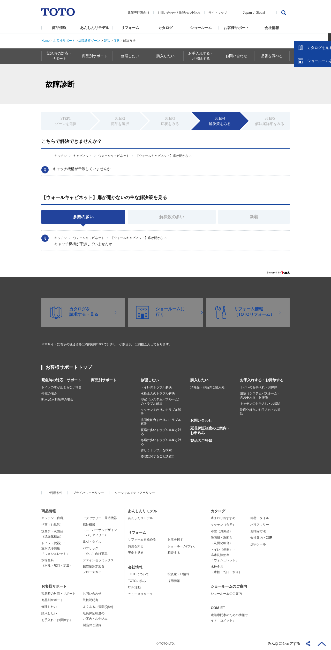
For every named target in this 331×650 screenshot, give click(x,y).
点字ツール (258, 544)
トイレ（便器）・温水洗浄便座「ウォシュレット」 (55, 548)
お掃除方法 (258, 531)
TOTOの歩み (137, 581)
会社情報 (272, 28)
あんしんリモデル (94, 28)
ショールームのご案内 (229, 586)
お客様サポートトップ (69, 367)
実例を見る (136, 552)
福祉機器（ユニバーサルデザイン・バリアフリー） (100, 530)
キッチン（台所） (53, 518)
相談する (174, 552)
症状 (117, 40)
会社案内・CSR (261, 537)
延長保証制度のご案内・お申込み (210, 430)
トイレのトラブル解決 (156, 387)
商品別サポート (103, 380)
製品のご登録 (201, 441)
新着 (254, 217)
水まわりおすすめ (223, 518)
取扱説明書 (90, 600)
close (324, 84)
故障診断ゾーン (89, 40)
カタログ (165, 28)
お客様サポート (236, 28)
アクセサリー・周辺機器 (100, 518)
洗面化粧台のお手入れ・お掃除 (260, 412)
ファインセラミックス (98, 560)
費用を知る (136, 546)
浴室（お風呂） (52, 525)
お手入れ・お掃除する (56, 620)
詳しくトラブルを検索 (156, 450)
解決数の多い (171, 217)
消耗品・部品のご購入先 (207, 387)
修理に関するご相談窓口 (158, 456)
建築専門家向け (138, 12)
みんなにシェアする (284, 643)
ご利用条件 (54, 493)
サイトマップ (217, 12)
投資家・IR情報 (178, 574)
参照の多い (83, 217)
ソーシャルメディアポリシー (135, 493)
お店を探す (175, 539)
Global (260, 12)
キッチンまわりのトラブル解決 (161, 412)
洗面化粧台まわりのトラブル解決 (161, 422)
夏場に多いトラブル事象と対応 (161, 432)
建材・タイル (92, 542)
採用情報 (174, 581)
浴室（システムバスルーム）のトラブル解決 (161, 401)
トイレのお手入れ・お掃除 (258, 387)
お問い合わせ (166, 12)
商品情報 (59, 28)
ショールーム (201, 28)
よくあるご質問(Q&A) (98, 607)
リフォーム (130, 28)
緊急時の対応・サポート (61, 380)
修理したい (150, 380)
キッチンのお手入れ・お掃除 (260, 403)
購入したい (199, 380)
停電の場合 (49, 393)
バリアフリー (259, 525)
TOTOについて (138, 574)
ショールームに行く (181, 546)
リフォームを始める (142, 539)
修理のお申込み (189, 12)
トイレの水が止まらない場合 (61, 387)
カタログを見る (310, 97)
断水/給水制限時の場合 (57, 399)
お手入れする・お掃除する (261, 380)
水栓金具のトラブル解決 (158, 393)
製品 (107, 40)
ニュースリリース (140, 594)
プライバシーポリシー (88, 493)
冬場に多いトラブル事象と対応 (161, 442)
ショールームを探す (313, 110)
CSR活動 (134, 587)
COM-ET (218, 608)
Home (45, 40)
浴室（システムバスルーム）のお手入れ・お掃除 (260, 395)
